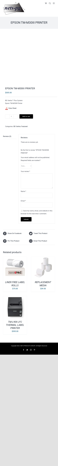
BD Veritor (17, 126)
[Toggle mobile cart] (46, 3)
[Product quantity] (11, 116)
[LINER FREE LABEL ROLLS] (15, 258)
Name (23, 191)
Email (23, 201)
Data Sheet (10, 108)
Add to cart (26, 116)
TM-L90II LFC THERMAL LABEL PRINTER (15, 324)
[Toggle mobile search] (50, 3)
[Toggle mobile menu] (54, 3)
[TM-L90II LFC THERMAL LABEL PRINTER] (15, 297)
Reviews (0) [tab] (7, 136)
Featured (24, 126)
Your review (25, 171)
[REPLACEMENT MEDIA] (43, 258)
